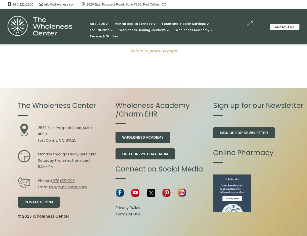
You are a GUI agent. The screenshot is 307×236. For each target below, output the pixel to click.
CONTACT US (284, 27)
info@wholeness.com (68, 187)
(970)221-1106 (63, 180)
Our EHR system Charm (145, 154)
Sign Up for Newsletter (244, 133)
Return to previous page (154, 50)
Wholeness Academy (143, 137)
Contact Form (39, 202)
